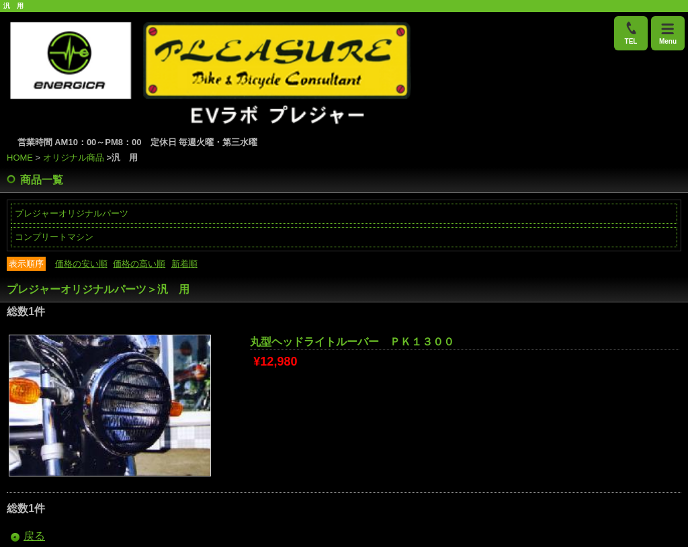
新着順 (184, 264)
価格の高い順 (139, 264)
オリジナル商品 (73, 158)
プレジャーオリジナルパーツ (71, 213)
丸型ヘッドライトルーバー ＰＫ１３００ (352, 341)
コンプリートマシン (54, 237)
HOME (20, 158)
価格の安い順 (81, 264)
